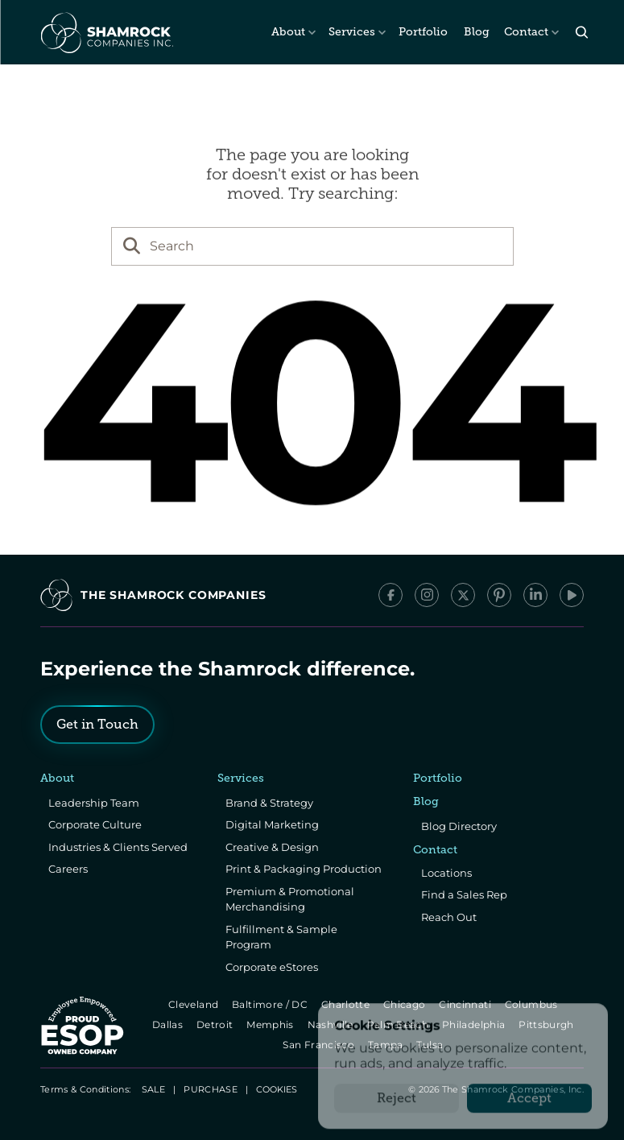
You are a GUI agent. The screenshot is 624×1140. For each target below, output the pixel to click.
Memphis (271, 1024)
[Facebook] (390, 595)
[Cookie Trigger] (276, 1089)
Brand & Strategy (269, 802)
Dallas (169, 1024)
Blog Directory (459, 826)
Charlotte (347, 1004)
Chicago (405, 1004)
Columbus (532, 1004)
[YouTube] (572, 595)
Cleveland (194, 1004)
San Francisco (320, 1045)
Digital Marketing (272, 824)
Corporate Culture (95, 824)
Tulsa (431, 1045)
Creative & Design (272, 847)
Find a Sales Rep (464, 894)
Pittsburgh (547, 1024)
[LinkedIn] (535, 595)
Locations (446, 872)
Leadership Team (93, 802)
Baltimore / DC (271, 1004)
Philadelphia (474, 1024)
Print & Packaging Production (303, 868)
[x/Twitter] (463, 595)
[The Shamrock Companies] (105, 32)
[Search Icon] (582, 33)
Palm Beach (399, 1024)
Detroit (216, 1024)
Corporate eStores (271, 966)
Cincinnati (466, 1004)
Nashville (332, 1024)
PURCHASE (211, 1089)
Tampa (386, 1045)
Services (352, 32)
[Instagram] (427, 595)
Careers (68, 868)
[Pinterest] (499, 595)
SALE (153, 1089)
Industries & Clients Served (118, 847)
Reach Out (449, 917)
